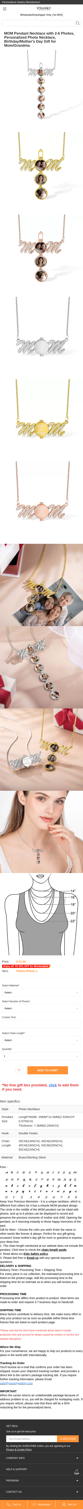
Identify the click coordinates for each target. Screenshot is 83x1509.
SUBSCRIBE (68, 1438)
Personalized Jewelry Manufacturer (21, 2)
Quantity (7, 1048)
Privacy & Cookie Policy (19, 1449)
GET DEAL (12, 1425)
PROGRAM (42, 1480)
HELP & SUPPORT (42, 1469)
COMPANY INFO (42, 1457)
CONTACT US (42, 1491)
